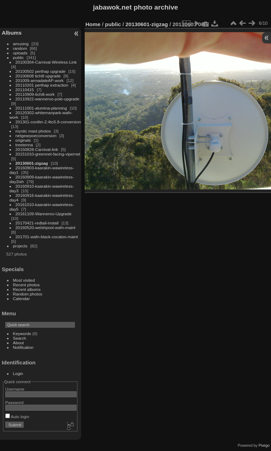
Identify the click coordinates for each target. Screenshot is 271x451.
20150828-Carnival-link (37, 149)
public (18, 57)
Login (18, 373)
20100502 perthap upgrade (41, 71)
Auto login (17, 416)
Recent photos (26, 284)
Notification (23, 347)
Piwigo (264, 445)
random (20, 48)
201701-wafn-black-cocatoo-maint (47, 236)
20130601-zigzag (32, 163)
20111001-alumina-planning (41, 108)
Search (19, 338)
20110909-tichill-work (35, 94)
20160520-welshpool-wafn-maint (46, 227)
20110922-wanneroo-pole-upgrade (47, 98)
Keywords (22, 333)
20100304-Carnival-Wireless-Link (46, 62)
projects (20, 246)
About (18, 342)
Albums (12, 33)
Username (14, 389)
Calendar (21, 298)
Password (14, 402)
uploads (20, 53)
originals (23, 140)
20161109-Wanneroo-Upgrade (44, 213)
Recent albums (27, 289)
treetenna (24, 144)
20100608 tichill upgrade (38, 76)
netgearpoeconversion (36, 135)
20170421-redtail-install (37, 223)
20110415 (25, 89)
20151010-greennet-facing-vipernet (48, 154)
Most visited (24, 280)
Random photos (27, 294)
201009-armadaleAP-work (40, 80)
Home (93, 24)
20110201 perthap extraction (42, 85)
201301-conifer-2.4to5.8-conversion (48, 121)
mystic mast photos (33, 131)
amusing (21, 43)
